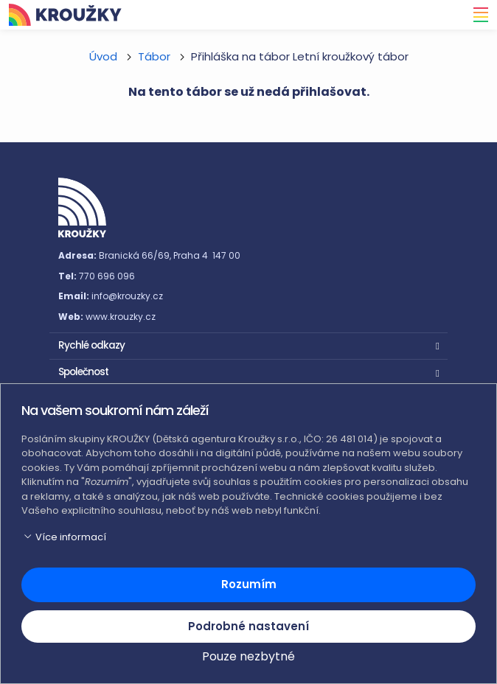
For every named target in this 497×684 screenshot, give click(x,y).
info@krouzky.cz (127, 296)
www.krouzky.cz (121, 316)
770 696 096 (107, 276)
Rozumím (249, 584)
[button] (248, 344)
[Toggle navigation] (476, 14)
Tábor (154, 56)
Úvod (103, 56)
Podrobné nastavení (248, 626)
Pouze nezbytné (248, 656)
